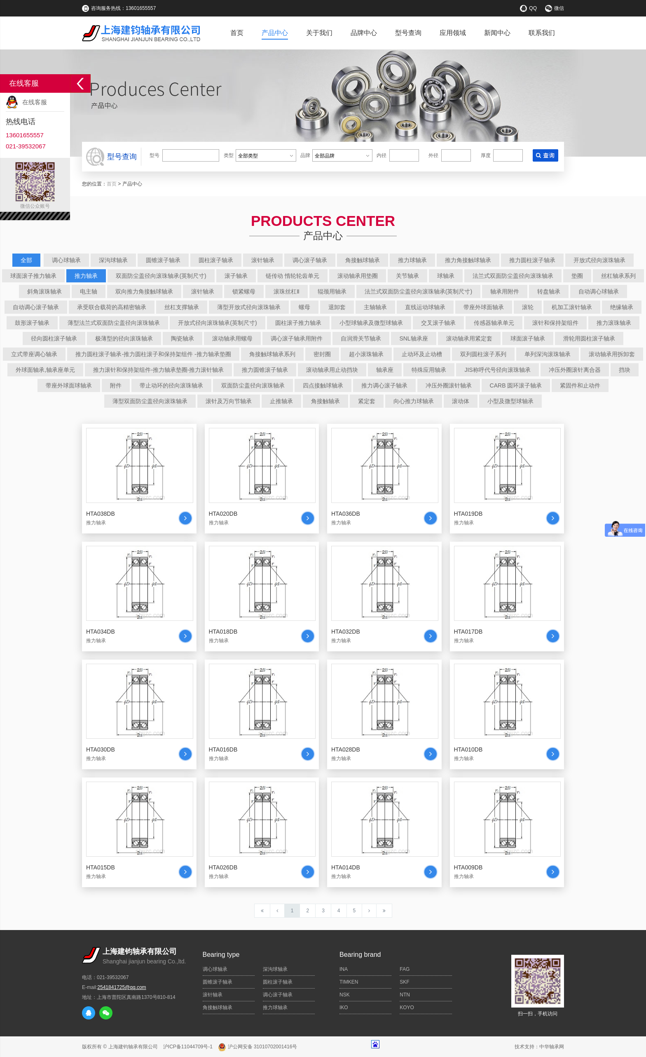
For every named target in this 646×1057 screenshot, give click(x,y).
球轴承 (445, 275)
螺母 (304, 307)
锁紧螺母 (243, 291)
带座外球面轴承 (483, 307)
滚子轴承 (236, 275)
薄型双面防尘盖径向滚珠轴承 (149, 401)
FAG (405, 969)
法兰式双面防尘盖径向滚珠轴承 (513, 275)
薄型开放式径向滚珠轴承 (249, 307)
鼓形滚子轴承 (32, 322)
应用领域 (453, 32)
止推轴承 (281, 401)
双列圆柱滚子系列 (483, 354)
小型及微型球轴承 (510, 401)
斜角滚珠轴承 (44, 291)
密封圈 (322, 354)
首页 (236, 32)
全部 (26, 260)
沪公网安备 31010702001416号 (257, 1047)
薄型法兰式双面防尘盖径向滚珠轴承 (114, 322)
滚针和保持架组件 (555, 322)
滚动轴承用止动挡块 (332, 369)
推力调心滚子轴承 (384, 385)
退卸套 (337, 307)
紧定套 (366, 401)
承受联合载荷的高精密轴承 (111, 307)
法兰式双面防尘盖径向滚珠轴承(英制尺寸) (418, 291)
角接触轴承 (325, 401)
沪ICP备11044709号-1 (188, 1047)
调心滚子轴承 (310, 260)
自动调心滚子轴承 (36, 307)
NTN (405, 995)
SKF (404, 982)
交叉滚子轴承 (438, 322)
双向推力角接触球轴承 (144, 291)
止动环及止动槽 (422, 354)
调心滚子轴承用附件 (297, 338)
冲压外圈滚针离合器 (575, 369)
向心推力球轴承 (413, 401)
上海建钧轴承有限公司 (133, 1047)
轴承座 (384, 369)
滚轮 (528, 307)
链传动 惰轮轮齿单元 (292, 275)
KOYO (407, 1007)
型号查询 (408, 32)
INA (343, 969)
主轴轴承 (375, 307)
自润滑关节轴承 (361, 338)
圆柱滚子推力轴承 (298, 322)
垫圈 (577, 275)
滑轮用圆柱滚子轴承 (589, 338)
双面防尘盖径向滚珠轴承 (253, 385)
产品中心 (275, 32)
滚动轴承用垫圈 (357, 275)
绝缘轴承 (621, 307)
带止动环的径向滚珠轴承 (171, 385)
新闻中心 (497, 32)
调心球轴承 (66, 260)
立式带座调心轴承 (34, 354)
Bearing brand (360, 954)
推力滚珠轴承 (614, 322)
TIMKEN (348, 982)
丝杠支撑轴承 (181, 307)
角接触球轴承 (362, 260)
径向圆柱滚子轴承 (54, 338)
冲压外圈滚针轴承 (449, 385)
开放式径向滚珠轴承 (599, 260)
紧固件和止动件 (580, 385)
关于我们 (319, 32)
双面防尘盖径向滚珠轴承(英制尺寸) (161, 275)
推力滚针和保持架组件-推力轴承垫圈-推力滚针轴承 (158, 369)
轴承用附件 (504, 291)
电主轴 (88, 291)
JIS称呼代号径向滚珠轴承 (497, 369)
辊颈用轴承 (332, 291)
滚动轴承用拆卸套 (612, 354)
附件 (116, 385)
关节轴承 (407, 275)
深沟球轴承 (113, 260)
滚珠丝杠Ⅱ (287, 291)
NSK (344, 995)
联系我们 (542, 32)
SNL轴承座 (413, 338)
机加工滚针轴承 (572, 307)
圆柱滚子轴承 (216, 260)
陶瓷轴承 (182, 338)
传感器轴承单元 (494, 322)
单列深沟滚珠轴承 (547, 354)
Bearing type (221, 954)
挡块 (624, 369)
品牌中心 (364, 32)
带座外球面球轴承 (69, 385)
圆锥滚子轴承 (163, 260)
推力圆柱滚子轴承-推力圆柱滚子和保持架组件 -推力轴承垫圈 (153, 354)
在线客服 (34, 102)
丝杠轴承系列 (618, 275)
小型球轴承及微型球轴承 (371, 322)
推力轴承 (86, 275)
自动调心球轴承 (598, 291)
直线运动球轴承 (425, 307)
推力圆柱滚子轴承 (532, 260)
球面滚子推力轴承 (33, 275)
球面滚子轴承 (527, 338)
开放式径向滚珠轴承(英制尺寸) (217, 322)
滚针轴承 (262, 260)
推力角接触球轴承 (468, 260)
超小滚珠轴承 (366, 354)
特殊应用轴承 (429, 369)
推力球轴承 (412, 260)
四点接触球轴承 (323, 385)
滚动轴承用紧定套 (469, 338)
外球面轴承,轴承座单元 (45, 369)
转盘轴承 (548, 291)
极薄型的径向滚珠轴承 (124, 338)
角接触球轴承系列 (272, 354)
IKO (343, 1007)
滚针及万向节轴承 (229, 401)
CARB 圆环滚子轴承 (516, 385)
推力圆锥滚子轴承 (265, 369)
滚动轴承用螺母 (232, 338)
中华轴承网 (551, 1047)
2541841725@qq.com (121, 987)
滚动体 (460, 401)
